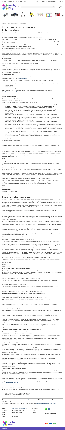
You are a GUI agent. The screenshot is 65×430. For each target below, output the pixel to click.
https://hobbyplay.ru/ (23, 78)
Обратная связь (15, 416)
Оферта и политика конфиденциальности (19, 408)
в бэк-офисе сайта (29, 399)
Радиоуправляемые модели (14, 19)
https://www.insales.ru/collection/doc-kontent (46, 403)
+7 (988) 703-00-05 (50, 413)
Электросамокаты (23, 19)
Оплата (24, 1)
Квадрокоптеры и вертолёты (6, 19)
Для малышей (50, 19)
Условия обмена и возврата (17, 412)
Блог (12, 414)
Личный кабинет (35, 408)
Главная (4, 23)
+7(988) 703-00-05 (36, 1)
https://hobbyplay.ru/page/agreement (10, 382)
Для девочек (41, 19)
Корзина (33, 410)
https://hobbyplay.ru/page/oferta (28, 217)
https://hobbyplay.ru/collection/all (23, 56)
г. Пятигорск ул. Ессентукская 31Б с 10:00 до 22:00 (52, 1)
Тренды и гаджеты (59, 19)
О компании (9, 1)
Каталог (4, 1)
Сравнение (34, 412)
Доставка (20, 1)
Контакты (15, 1)
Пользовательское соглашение (18, 410)
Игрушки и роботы (32, 19)
